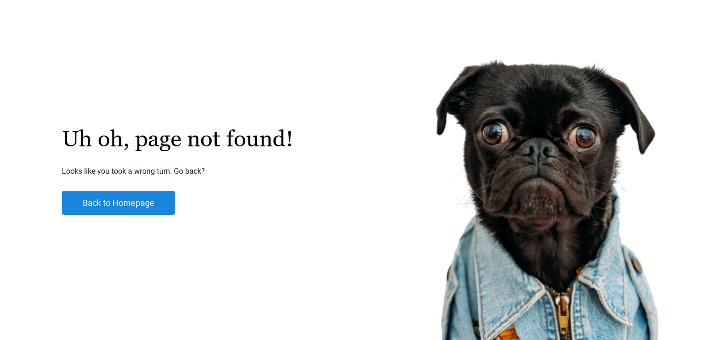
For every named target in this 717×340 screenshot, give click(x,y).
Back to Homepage (118, 203)
